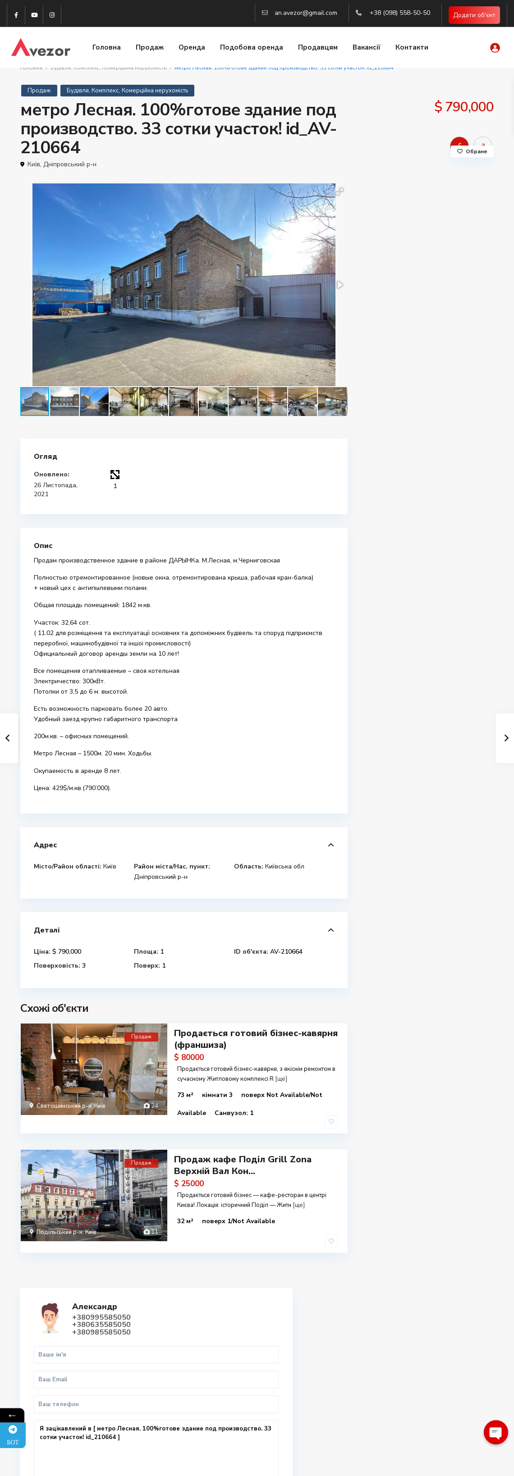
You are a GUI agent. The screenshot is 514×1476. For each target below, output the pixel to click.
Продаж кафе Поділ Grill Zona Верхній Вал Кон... (243, 1151)
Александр (436, 202)
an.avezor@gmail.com (306, 13)
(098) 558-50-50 (177, 1361)
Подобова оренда (251, 48)
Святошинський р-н (64, 1105)
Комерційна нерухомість (155, 91)
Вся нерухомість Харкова (424, 1383)
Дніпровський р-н (69, 164)
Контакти (411, 48)
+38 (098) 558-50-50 (400, 13)
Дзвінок (400, 452)
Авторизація (172, 1415)
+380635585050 (413, 241)
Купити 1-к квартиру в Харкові (432, 1334)
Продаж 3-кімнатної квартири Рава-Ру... (449, 585)
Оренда (192, 48)
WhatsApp (454, 452)
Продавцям (318, 48)
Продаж (150, 48)
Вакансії (367, 48)
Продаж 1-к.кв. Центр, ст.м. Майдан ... (448, 540)
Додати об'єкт (474, 15)
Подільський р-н (60, 1218)
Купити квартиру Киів (418, 1373)
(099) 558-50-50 (177, 1375)
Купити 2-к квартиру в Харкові (432, 1343)
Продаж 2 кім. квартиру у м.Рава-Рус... (446, 679)
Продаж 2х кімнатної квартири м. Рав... (443, 634)
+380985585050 (413, 248)
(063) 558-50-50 (177, 1388)
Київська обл (284, 866)
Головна (106, 48)
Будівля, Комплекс (93, 91)
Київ (34, 164)
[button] (339, 191)
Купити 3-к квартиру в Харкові (432, 1353)
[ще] (281, 1078)
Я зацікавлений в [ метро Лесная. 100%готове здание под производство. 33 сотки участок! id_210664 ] (427, 369)
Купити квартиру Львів (420, 1363)
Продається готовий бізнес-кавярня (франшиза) (256, 1038)
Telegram (47, 1334)
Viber (42, 1344)
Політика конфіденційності (455, 1462)
